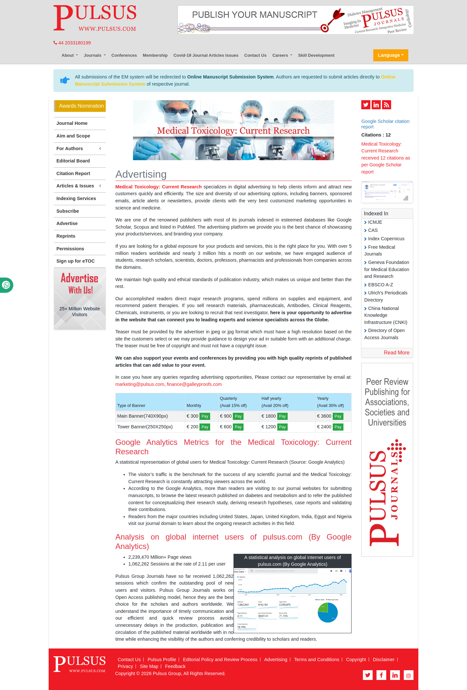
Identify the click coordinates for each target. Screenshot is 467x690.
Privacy (125, 666)
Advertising (275, 659)
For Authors (79, 148)
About (68, 55)
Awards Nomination (81, 106)
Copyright (356, 659)
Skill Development (316, 55)
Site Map (149, 666)
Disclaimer (384, 659)
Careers (280, 55)
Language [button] (389, 55)
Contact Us (255, 55)
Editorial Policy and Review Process (220, 659)
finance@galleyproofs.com (194, 384)
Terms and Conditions (316, 659)
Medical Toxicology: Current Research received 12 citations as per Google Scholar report (385, 157)
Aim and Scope (73, 135)
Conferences (124, 55)
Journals (93, 55)
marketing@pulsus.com (139, 384)
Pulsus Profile (162, 659)
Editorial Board (73, 160)
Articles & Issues (79, 186)
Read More (397, 352)
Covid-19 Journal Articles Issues (206, 55)
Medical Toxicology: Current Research (158, 186)
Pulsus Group (167, 673)
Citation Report (73, 173)
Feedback (175, 666)
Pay (204, 416)
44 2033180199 (72, 42)
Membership (155, 55)
